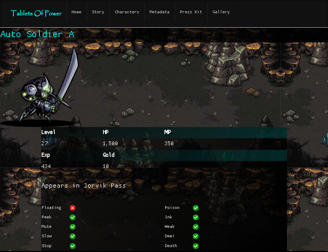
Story (98, 12)
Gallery (221, 12)
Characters (127, 12)
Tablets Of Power (36, 14)
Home (76, 12)
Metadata (159, 12)
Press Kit (191, 12)
